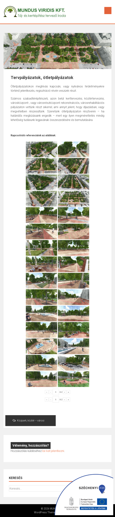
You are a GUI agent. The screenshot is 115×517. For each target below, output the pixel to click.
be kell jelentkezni (53, 451)
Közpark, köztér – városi (28, 420)
